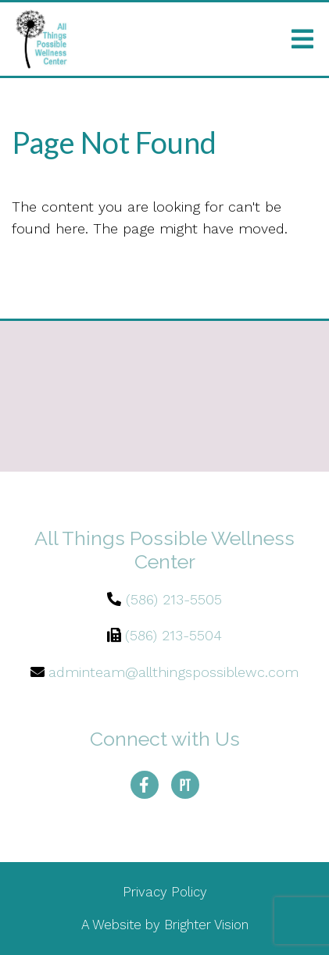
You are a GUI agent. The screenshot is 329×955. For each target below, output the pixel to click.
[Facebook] (145, 785)
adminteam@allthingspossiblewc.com (173, 672)
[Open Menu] (302, 39)
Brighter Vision (206, 924)
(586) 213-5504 (173, 635)
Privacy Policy (165, 892)
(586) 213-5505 (174, 599)
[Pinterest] (185, 785)
